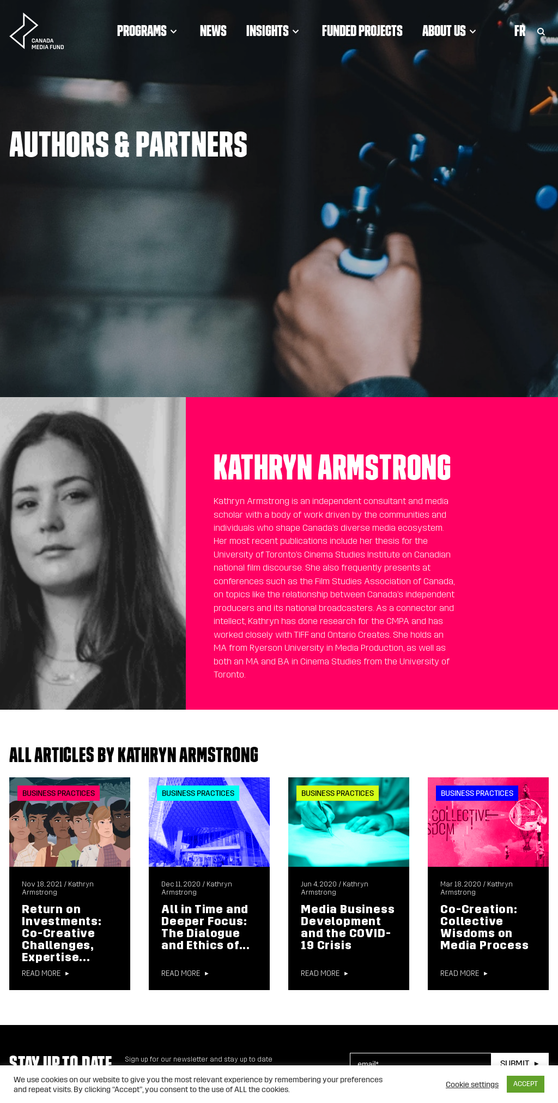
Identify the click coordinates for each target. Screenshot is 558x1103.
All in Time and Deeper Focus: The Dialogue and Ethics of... (205, 927)
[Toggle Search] (541, 30)
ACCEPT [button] (525, 1084)
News (213, 30)
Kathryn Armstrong (334, 888)
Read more (41, 974)
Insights (274, 30)
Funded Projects (362, 30)
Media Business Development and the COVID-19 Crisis (348, 927)
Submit (514, 1063)
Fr (519, 30)
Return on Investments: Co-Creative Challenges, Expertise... (62, 933)
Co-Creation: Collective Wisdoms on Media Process (484, 927)
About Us (451, 30)
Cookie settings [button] (472, 1084)
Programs (148, 30)
